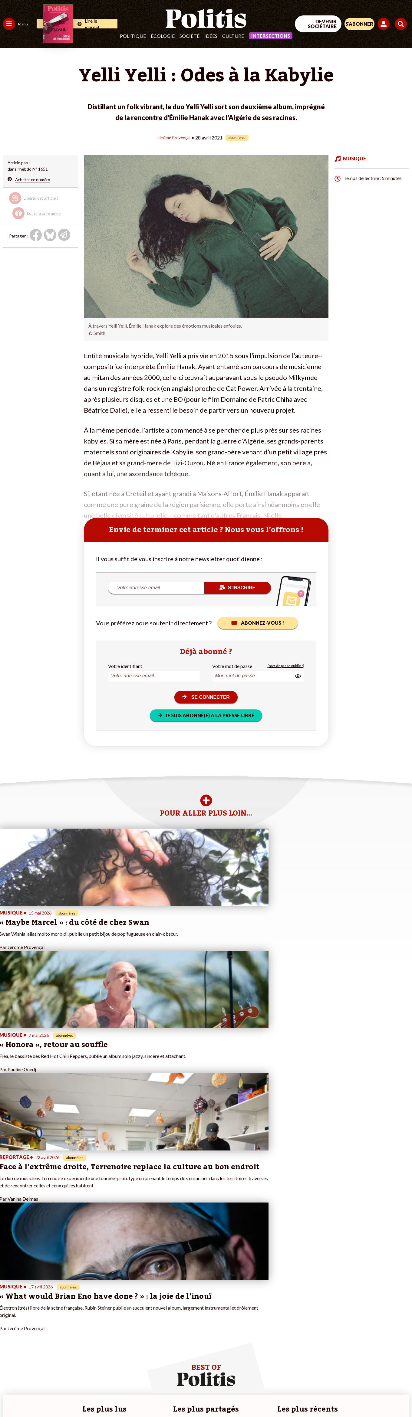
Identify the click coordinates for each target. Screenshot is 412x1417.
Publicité (216, 1396)
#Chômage (109, 1319)
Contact (11, 1396)
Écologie (163, 36)
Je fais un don (64, 1300)
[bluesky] (354, 1367)
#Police (106, 1300)
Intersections (270, 36)
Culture (233, 36)
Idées (210, 36)
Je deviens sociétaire (71, 1306)
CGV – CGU (128, 1396)
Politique (133, 36)
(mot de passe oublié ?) (286, 665)
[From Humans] (342, 1381)
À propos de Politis (69, 1332)
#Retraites (109, 1313)
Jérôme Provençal (174, 137)
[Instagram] (392, 1367)
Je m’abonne (62, 1313)
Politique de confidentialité (174, 1396)
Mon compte (63, 1338)
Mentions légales (42, 1396)
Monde (9, 1332)
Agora (9, 1294)
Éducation (34, 1306)
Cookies (239, 1396)
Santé (31, 1313)
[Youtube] (373, 1367)
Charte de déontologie (88, 1396)
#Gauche (107, 1306)
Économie (34, 1300)
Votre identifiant (125, 666)
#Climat (106, 1294)
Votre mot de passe (232, 666)
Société (189, 36)
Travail (31, 1294)
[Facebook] (335, 1367)
